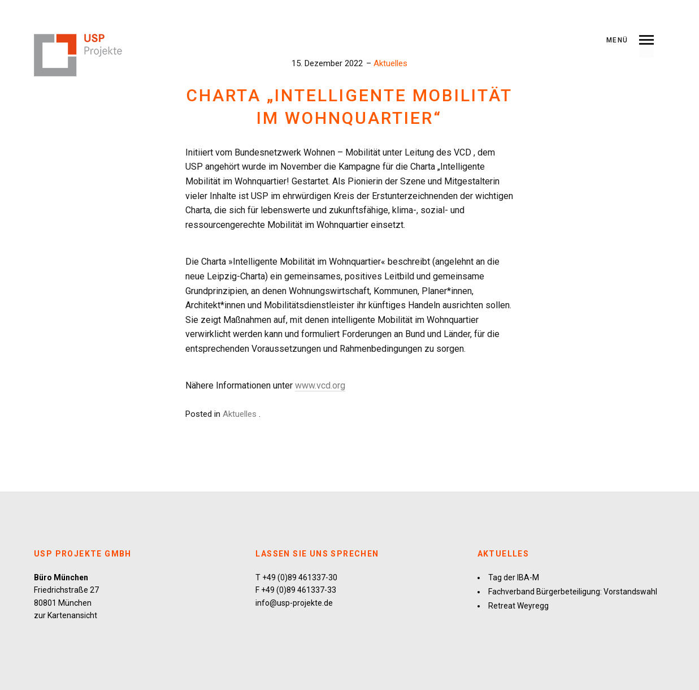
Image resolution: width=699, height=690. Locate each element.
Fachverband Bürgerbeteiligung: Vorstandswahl (572, 591)
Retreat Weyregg (518, 605)
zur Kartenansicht (65, 615)
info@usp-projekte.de (294, 602)
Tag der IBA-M (513, 577)
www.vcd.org (320, 385)
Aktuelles (390, 63)
